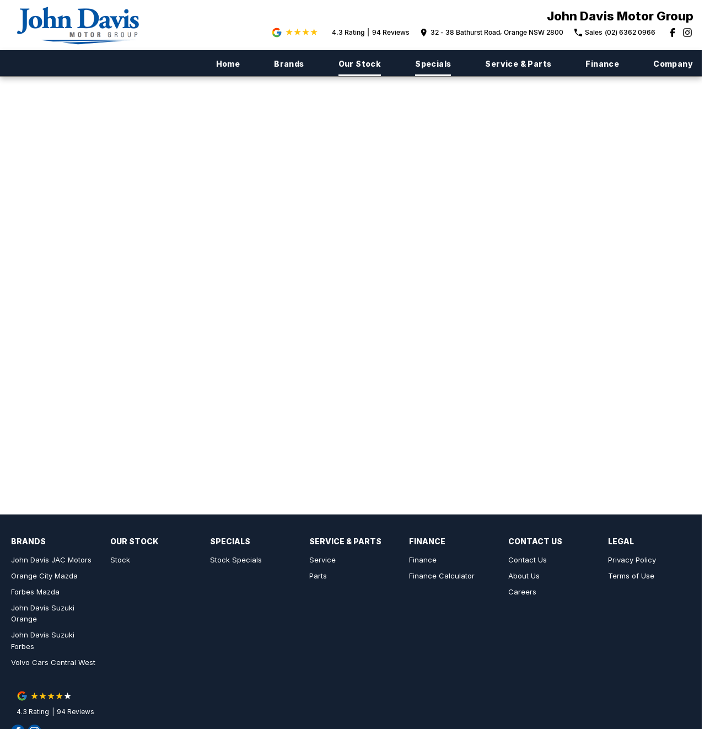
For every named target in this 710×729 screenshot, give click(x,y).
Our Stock (359, 63)
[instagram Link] (687, 32)
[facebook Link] (672, 32)
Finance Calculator (442, 575)
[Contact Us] (491, 32)
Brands (289, 63)
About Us (524, 575)
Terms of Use (631, 575)
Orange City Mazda (44, 575)
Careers (522, 591)
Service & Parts (518, 63)
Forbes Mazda (35, 591)
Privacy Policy (632, 559)
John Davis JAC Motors (51, 559)
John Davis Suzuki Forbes (42, 640)
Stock (120, 559)
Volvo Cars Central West (53, 662)
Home (228, 63)
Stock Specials (236, 559)
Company (673, 63)
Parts (318, 575)
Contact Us (527, 559)
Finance (602, 63)
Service (322, 559)
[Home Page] (83, 25)
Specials (433, 63)
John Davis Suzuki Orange (42, 613)
